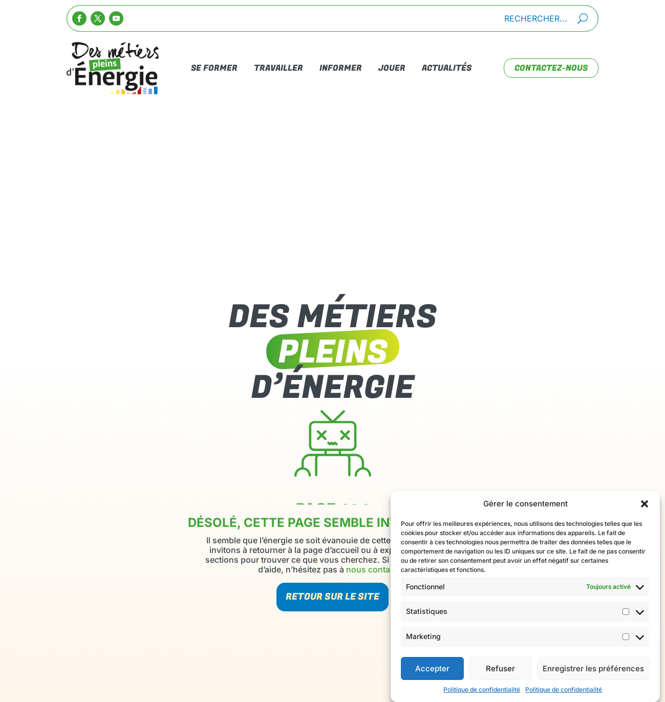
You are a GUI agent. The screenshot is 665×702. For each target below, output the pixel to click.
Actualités (446, 68)
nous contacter (375, 569)
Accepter (432, 672)
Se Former (214, 68)
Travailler (278, 68)
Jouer (391, 68)
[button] (644, 507)
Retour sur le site (332, 597)
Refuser (500, 672)
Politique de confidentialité (481, 693)
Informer (340, 68)
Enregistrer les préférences (593, 672)
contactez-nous (551, 68)
